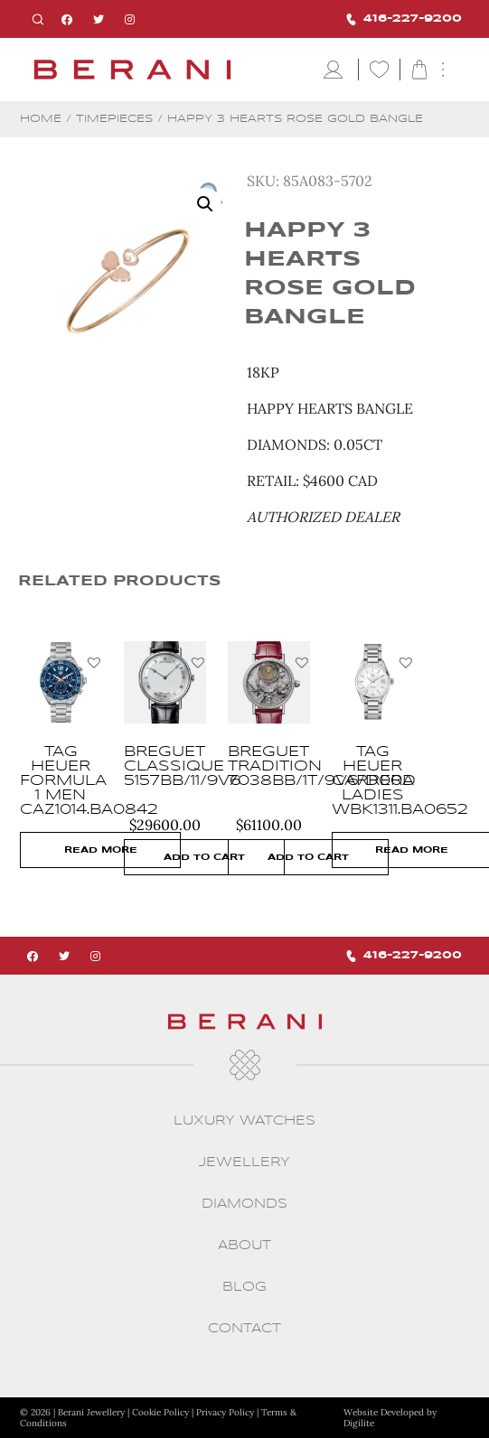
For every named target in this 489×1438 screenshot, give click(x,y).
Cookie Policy (160, 1412)
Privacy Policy (225, 1412)
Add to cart (204, 857)
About (244, 1245)
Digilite (358, 1423)
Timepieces (114, 119)
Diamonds (244, 1204)
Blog (244, 1287)
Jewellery (244, 1162)
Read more (100, 849)
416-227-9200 (404, 19)
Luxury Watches (244, 1121)
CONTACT (244, 1328)
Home (40, 119)
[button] (94, 662)
